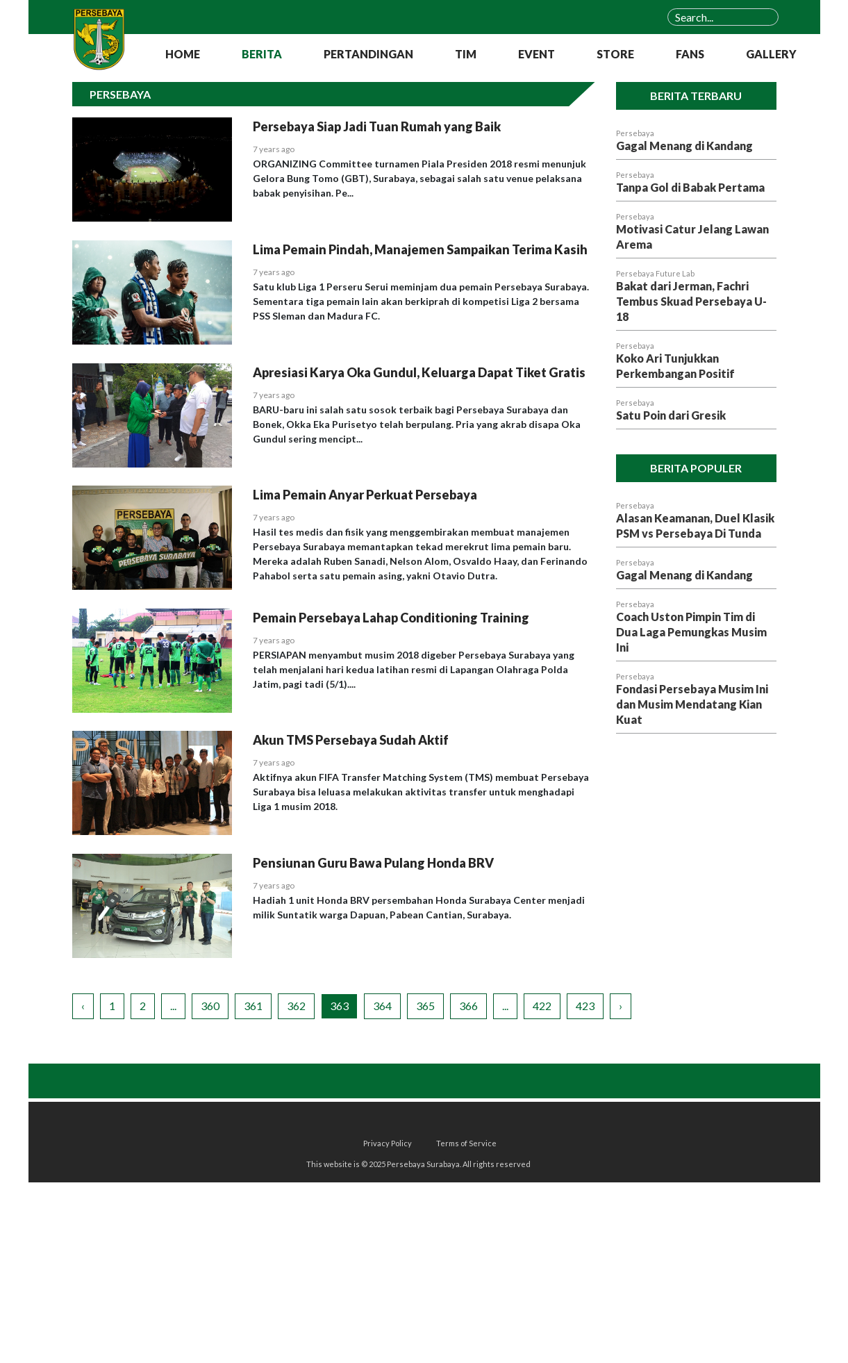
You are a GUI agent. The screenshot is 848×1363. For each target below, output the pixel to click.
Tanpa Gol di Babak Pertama (690, 187)
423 (585, 1005)
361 (253, 1005)
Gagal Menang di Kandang (684, 145)
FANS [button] (690, 53)
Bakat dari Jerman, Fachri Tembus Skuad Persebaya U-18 (691, 301)
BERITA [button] (262, 53)
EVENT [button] (536, 53)
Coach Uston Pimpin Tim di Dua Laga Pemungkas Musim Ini (691, 632)
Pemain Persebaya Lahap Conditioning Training (391, 617)
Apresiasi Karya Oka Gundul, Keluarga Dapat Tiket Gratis (419, 372)
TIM (465, 53)
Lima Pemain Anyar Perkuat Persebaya (365, 494)
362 (296, 1005)
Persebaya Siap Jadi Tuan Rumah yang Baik (377, 126)
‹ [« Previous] (83, 1005)
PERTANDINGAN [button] (368, 53)
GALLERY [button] (771, 53)
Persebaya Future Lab (655, 273)
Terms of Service (466, 1143)
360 (210, 1005)
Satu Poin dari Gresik (671, 415)
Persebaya (635, 133)
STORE (615, 53)
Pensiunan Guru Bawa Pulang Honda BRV (373, 862)
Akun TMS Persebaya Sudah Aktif (351, 739)
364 (382, 1005)
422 (542, 1005)
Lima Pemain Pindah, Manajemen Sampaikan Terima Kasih (420, 249)
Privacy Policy (387, 1143)
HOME (182, 53)
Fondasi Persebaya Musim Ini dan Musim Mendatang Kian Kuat (692, 704)
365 (425, 1005)
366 (468, 1005)
